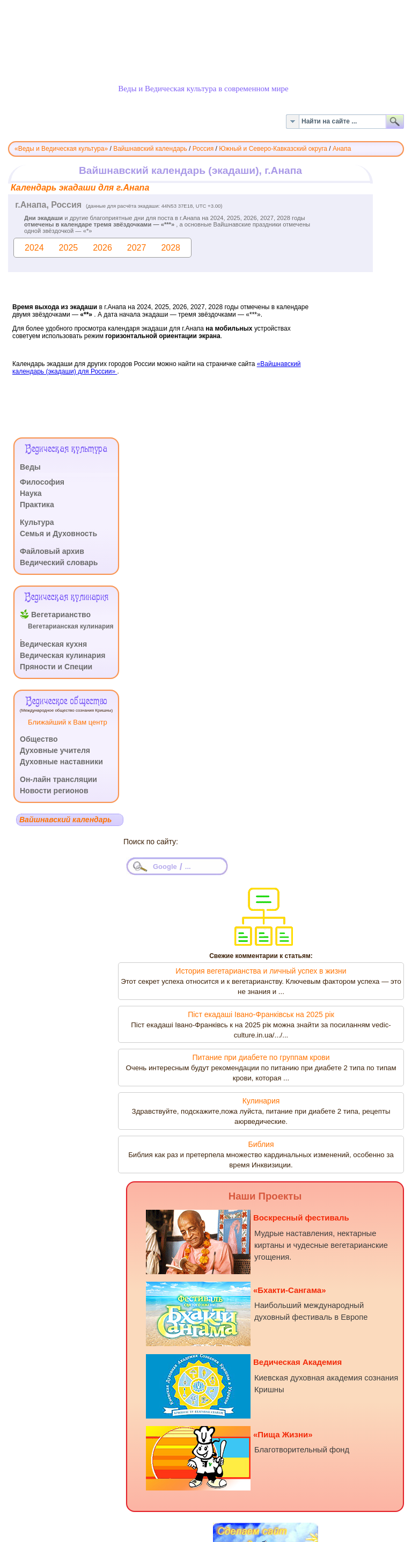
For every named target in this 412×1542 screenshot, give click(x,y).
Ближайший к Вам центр (67, 722)
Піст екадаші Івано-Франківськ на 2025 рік (261, 1014)
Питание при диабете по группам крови (260, 1057)
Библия (261, 1144)
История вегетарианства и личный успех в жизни (260, 971)
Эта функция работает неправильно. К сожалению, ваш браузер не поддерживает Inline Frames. (206, 299)
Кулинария (261, 1101)
